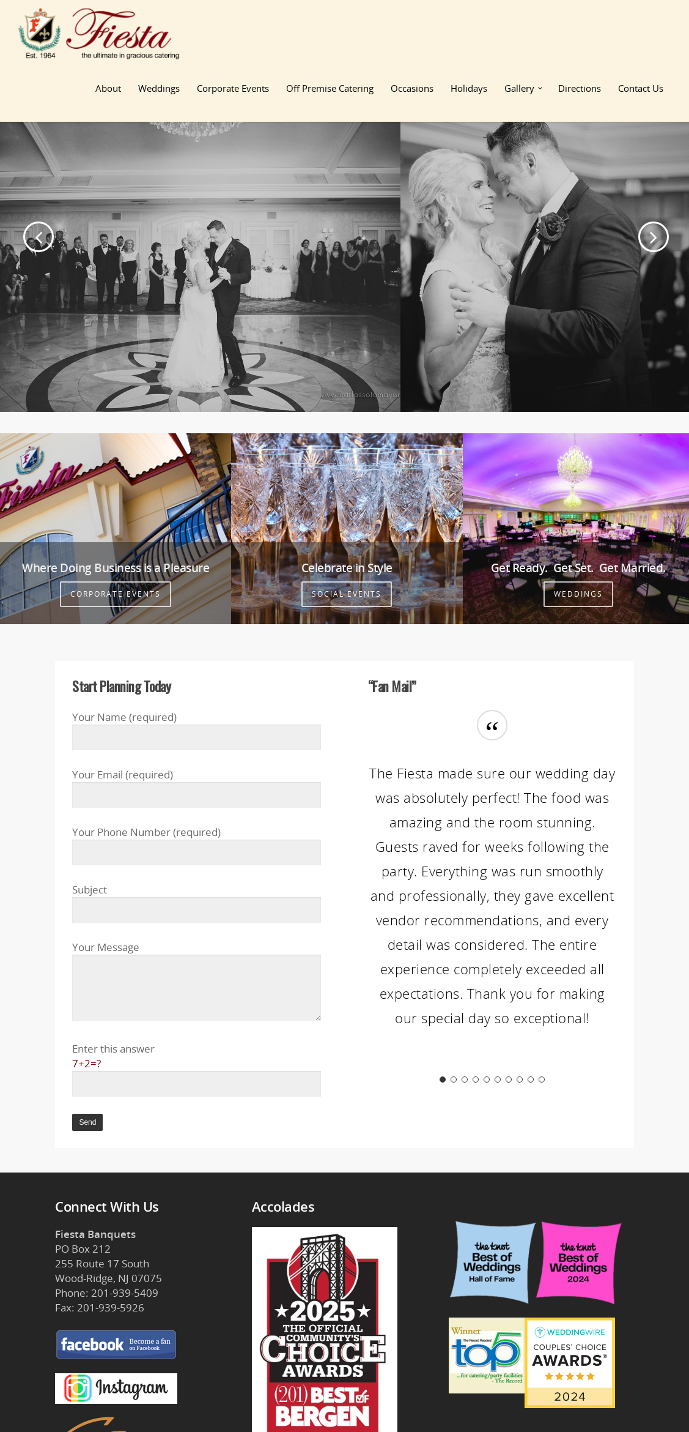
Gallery (524, 88)
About (108, 88)
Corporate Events (233, 88)
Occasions (412, 88)
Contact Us (640, 88)
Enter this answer (196, 1069)
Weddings (159, 88)
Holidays (469, 88)
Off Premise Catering (330, 88)
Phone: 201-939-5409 (106, 1293)
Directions (579, 88)
